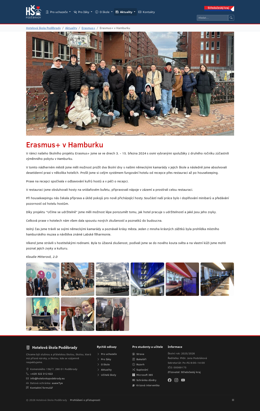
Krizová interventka (146, 385)
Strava (138, 354)
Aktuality (71, 28)
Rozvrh (138, 364)
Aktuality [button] (124, 12)
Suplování (140, 370)
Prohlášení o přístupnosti (85, 400)
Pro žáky (104, 359)
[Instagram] (176, 380)
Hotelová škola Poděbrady (43, 28)
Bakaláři (139, 359)
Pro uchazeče (107, 354)
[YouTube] (183, 380)
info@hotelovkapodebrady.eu (47, 378)
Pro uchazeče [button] (57, 12)
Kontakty (146, 12)
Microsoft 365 (142, 375)
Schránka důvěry (144, 380)
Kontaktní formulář (41, 388)
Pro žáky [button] (82, 12)
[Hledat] (212, 18)
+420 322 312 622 (41, 374)
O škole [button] (102, 12)
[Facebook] (169, 380)
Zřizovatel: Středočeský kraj (184, 372)
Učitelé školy (106, 375)
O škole (103, 364)
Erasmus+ (88, 28)
